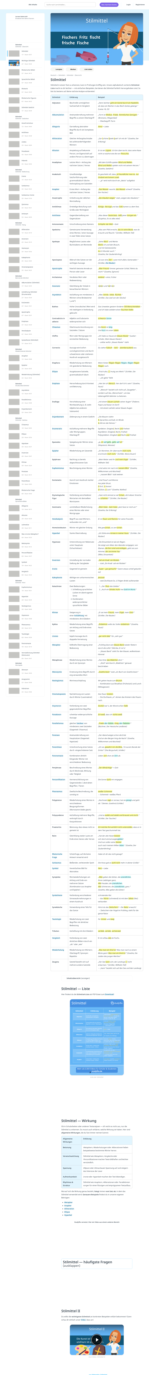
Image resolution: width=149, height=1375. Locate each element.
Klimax (55, 612)
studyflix (14, 4)
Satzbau (80, 723)
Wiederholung (58, 950)
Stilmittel (61, 75)
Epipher (55, 451)
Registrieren (140, 4)
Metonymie (57, 672)
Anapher (55, 189)
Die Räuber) (110, 263)
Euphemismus (58, 468)
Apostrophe (57, 268)
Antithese (56, 215)
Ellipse (55, 371)
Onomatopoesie (59, 694)
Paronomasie (57, 756)
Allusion (55, 150)
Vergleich (56, 938)
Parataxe (56, 735)
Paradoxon (56, 714)
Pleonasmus (57, 791)
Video (83, 1320)
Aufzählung (79, 615)
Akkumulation (58, 115)
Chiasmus (56, 327)
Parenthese (57, 747)
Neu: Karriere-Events (109, 4)
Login (127, 4)
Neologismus (57, 680)
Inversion (56, 560)
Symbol (55, 868)
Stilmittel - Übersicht (74, 75)
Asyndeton (56, 294)
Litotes (55, 636)
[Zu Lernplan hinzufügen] (57, 69)
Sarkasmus (56, 863)
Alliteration (57, 138)
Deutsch (53, 75)
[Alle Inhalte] (32, 4)
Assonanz (56, 286)
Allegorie (56, 126)
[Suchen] (93, 4)
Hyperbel (56, 533)
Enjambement (58, 417)
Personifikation (58, 779)
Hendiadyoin (57, 519)
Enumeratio (57, 428)
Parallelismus (57, 723)
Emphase (56, 383)
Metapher (56, 645)
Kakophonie (57, 577)
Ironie (54, 569)
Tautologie (56, 919)
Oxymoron (56, 706)
